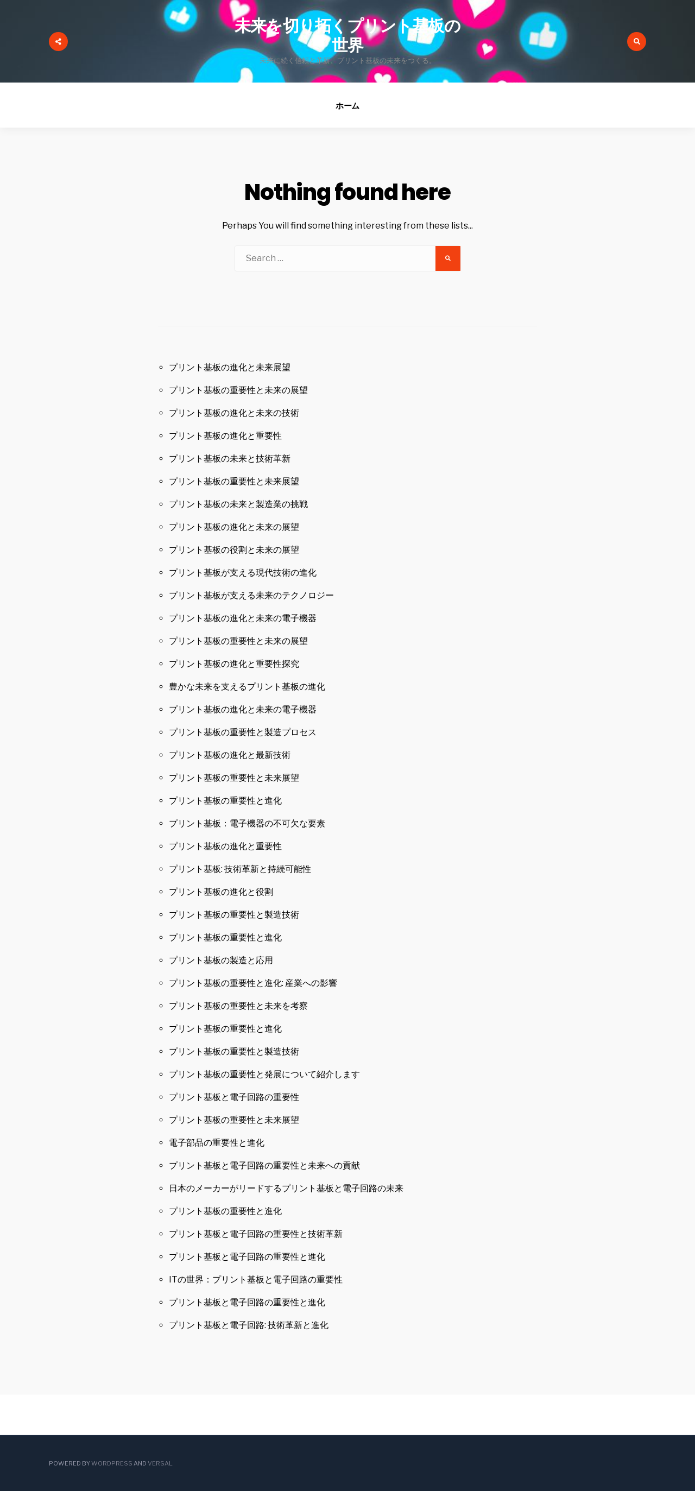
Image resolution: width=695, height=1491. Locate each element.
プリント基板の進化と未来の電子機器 (243, 618)
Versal (160, 1463)
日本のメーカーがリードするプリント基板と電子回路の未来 (286, 1188)
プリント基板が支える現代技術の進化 (243, 572)
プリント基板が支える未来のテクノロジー (251, 595)
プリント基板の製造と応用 (221, 960)
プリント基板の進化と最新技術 (229, 755)
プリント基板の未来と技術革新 (229, 458)
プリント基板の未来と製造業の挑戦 (238, 504)
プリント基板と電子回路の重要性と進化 (247, 1257)
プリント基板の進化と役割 (221, 892)
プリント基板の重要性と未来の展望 (238, 390)
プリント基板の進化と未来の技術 (234, 413)
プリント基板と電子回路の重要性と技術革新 (256, 1234)
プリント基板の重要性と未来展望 (234, 481)
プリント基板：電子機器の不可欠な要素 (247, 823)
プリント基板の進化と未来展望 (229, 367)
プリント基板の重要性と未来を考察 (238, 1006)
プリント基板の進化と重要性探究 (234, 664)
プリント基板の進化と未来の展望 (234, 527)
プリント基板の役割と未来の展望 (234, 550)
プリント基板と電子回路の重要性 (234, 1097)
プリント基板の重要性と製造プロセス (243, 732)
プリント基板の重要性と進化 (225, 800)
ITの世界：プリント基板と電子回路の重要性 (256, 1279)
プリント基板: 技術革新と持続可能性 (240, 869)
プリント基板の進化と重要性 (225, 436)
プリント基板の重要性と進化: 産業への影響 (253, 983)
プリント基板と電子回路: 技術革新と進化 (248, 1325)
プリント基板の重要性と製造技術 (234, 914)
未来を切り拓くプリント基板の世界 (347, 36)
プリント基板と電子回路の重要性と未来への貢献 (264, 1165)
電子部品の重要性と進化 (216, 1143)
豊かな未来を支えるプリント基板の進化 (247, 686)
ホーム (348, 105)
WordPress (111, 1463)
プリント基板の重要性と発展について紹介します (264, 1074)
